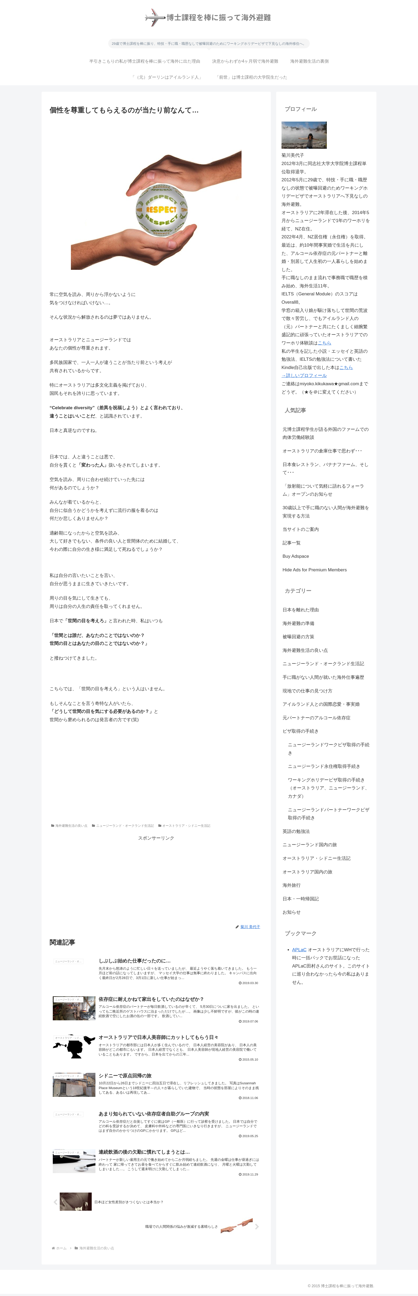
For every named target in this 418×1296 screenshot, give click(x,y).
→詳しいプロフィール (304, 375)
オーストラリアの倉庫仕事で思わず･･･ (322, 451)
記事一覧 (292, 542)
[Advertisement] (156, 131)
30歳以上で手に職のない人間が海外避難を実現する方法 (326, 512)
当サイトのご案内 (301, 529)
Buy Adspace (296, 556)
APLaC (299, 949)
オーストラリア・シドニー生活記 (184, 826)
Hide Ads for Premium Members (315, 569)
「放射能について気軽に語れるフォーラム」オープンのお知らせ (323, 490)
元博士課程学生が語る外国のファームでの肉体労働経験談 (326, 433)
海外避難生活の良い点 (69, 826)
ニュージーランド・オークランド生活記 (123, 826)
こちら (324, 343)
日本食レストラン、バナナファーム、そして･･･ (326, 468)
